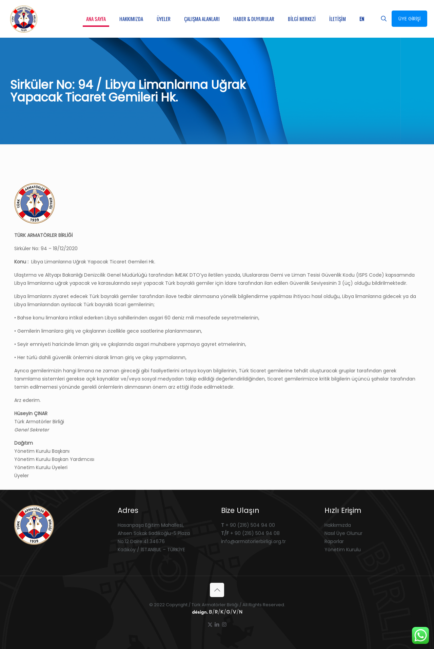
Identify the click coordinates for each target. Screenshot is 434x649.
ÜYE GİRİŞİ (409, 18)
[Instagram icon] (224, 624)
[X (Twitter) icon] (210, 624)
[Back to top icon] (217, 590)
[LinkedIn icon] (217, 624)
